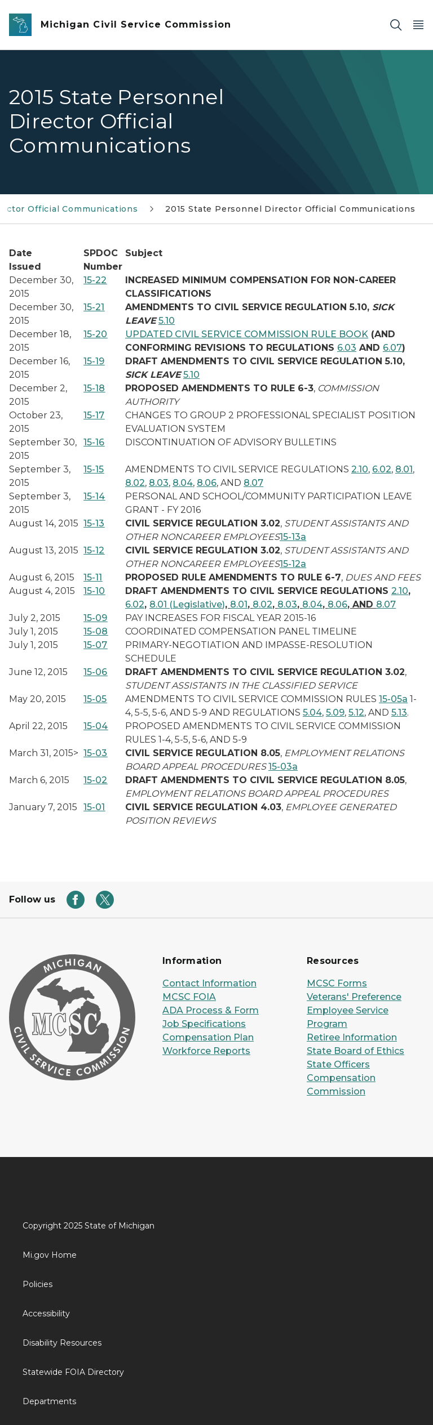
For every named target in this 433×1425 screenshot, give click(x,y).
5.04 (312, 712)
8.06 (206, 482)
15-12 (93, 550)
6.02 (381, 469)
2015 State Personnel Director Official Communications (290, 209)
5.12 (356, 712)
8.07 (253, 482)
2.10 (359, 469)
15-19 (93, 361)
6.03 (346, 347)
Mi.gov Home (50, 1255)
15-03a (283, 766)
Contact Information (209, 983)
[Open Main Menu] (418, 25)
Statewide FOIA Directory (73, 1372)
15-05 (95, 699)
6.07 (392, 347)
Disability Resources (62, 1343)
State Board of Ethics (355, 1051)
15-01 (94, 807)
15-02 (95, 780)
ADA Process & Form (210, 1010)
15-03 (95, 753)
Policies (37, 1284)
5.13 (399, 712)
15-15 (93, 469)
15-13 (93, 523)
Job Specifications (204, 1024)
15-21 (93, 307)
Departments (49, 1401)
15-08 (95, 631)
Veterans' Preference (354, 996)
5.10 (166, 320)
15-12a (293, 564)
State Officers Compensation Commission (341, 1078)
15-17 (93, 415)
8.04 (183, 482)
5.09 (335, 712)
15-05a (393, 699)
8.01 (404, 469)
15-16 (93, 442)
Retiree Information (352, 1037)
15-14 (94, 496)
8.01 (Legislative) (187, 604)
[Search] (396, 25)
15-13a (293, 536)
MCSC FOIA (189, 996)
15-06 (95, 672)
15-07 (95, 645)
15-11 (92, 577)
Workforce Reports (206, 1051)
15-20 (95, 334)
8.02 (135, 482)
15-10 (94, 591)
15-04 (95, 726)
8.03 (159, 482)
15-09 (95, 618)
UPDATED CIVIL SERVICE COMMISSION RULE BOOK (246, 334)
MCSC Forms (337, 983)
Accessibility (46, 1313)
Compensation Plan (208, 1037)
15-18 (94, 388)
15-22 (95, 280)
